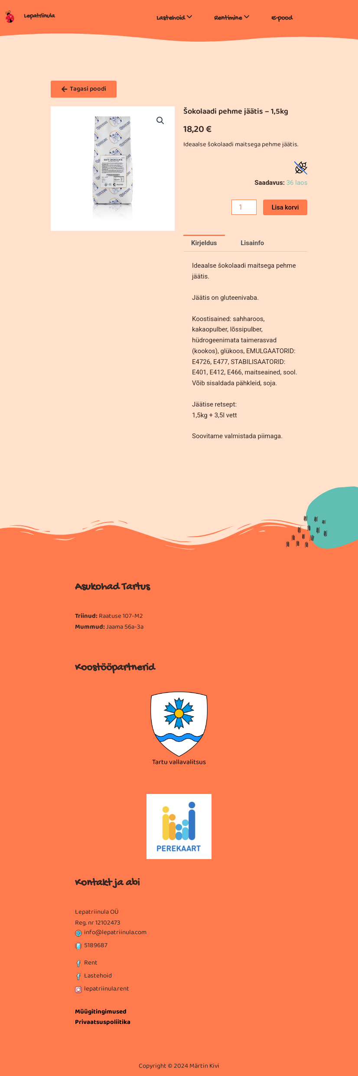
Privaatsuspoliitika (102, 1022)
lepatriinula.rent (106, 989)
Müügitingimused (101, 1012)
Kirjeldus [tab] (204, 243)
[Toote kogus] (244, 207)
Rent (91, 963)
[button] (160, 120)
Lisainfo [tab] (252, 243)
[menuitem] (174, 16)
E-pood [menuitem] (281, 18)
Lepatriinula (39, 16)
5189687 (95, 945)
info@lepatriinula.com (115, 932)
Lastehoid (98, 976)
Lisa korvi (285, 207)
